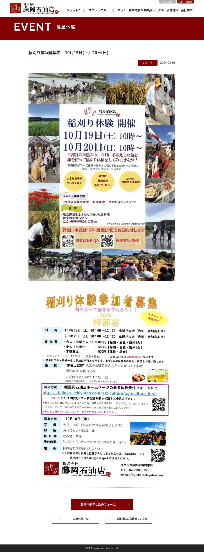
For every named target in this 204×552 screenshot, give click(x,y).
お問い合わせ (185, 1)
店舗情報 (172, 10)
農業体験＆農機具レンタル (146, 10)
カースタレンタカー (96, 10)
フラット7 (73, 10)
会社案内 (187, 10)
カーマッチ (119, 10)
